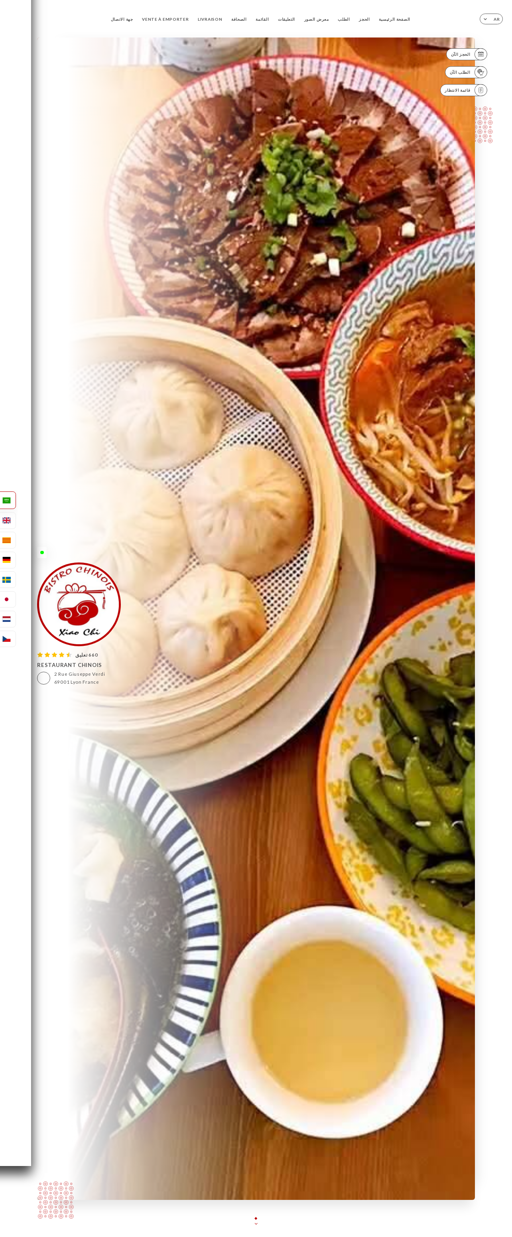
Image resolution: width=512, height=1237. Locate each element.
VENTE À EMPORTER (165, 19)
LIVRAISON (210, 19)
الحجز (364, 19)
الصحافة (239, 19)
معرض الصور (316, 19)
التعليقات (286, 19)
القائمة (262, 19)
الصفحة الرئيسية (394, 19)
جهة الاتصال (122, 19)
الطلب (344, 19)
